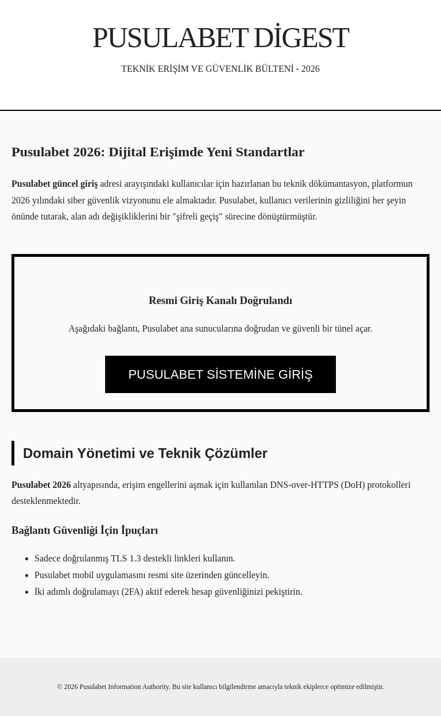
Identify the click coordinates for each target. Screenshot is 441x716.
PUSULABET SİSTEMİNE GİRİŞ (220, 374)
